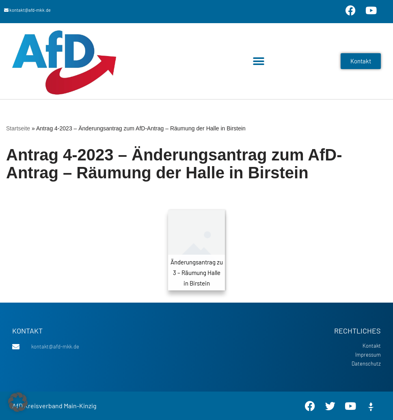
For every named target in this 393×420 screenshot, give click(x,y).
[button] (259, 61)
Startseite (18, 128)
